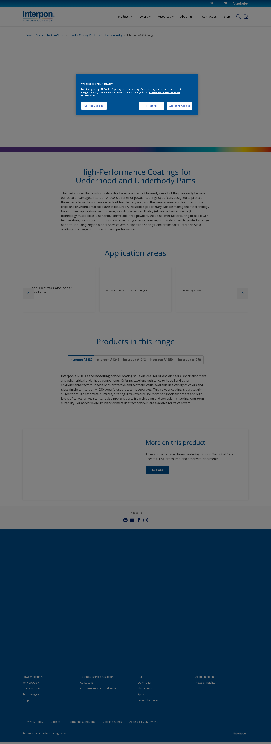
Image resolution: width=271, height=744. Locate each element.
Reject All (151, 105)
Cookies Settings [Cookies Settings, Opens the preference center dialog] (94, 105)
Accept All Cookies (179, 105)
